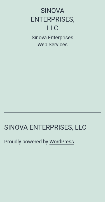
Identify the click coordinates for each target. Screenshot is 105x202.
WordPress (62, 141)
